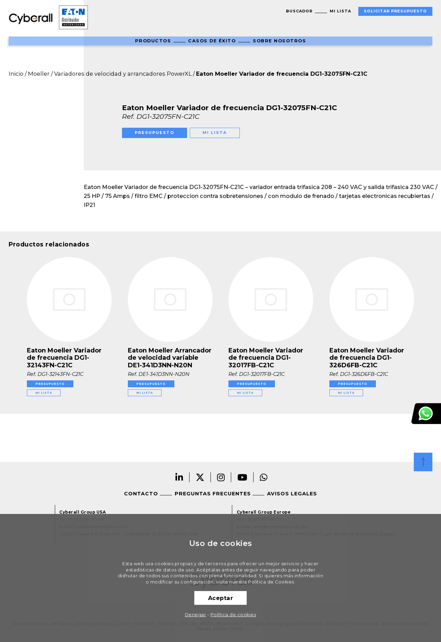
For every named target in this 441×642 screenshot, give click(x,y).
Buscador (299, 11)
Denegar (195, 614)
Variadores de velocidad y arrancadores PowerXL (123, 73)
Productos (153, 40)
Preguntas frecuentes (213, 494)
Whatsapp (264, 477)
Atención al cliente (426, 413)
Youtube (242, 477)
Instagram (221, 477)
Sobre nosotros (279, 40)
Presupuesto (154, 132)
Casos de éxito (212, 40)
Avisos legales (292, 494)
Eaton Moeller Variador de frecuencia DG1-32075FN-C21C (281, 73)
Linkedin (179, 477)
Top (423, 462)
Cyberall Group (31, 18)
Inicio (16, 73)
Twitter (200, 477)
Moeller (39, 73)
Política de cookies (233, 614)
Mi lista (340, 11)
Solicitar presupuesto (395, 11)
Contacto (141, 494)
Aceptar (220, 597)
